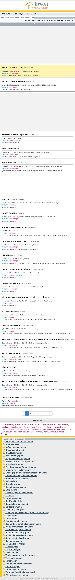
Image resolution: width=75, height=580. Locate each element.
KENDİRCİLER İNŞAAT (11, 283)
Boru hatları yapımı (14, 456)
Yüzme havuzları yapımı (16, 575)
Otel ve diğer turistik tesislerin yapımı (23, 524)
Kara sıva (9, 495)
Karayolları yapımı (14, 498)
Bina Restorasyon (13, 453)
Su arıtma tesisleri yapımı (17, 532)
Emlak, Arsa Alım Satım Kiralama (20, 467)
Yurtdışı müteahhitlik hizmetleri (20, 572)
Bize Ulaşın (31, 14)
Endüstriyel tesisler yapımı (18, 470)
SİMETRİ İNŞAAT (9, 367)
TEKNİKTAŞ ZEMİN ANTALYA (14, 227)
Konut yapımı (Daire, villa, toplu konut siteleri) (27, 513)
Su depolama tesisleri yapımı (19, 535)
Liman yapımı (11, 518)
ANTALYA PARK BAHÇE (12, 353)
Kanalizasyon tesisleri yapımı (19, 493)
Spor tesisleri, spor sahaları (18, 530)
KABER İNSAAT (8, 213)
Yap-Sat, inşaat (12, 567)
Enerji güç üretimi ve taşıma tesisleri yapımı (26, 473)
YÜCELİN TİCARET (10, 163)
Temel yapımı (11, 552)
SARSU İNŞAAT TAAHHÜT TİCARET (17, 269)
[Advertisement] (37, 45)
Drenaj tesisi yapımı (14, 464)
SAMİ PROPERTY (9, 149)
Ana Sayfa (6, 14)
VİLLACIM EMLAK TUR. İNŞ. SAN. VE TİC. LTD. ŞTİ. (23, 297)
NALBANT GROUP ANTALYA (13, 81)
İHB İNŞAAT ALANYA (10, 397)
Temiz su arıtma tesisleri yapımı (20, 555)
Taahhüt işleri (11, 547)
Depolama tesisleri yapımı (17, 459)
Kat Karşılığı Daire (14, 501)
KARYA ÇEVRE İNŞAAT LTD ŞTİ (15, 241)
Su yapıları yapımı (13, 541)
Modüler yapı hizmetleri (16, 521)
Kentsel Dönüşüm (13, 507)
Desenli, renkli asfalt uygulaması (20, 461)
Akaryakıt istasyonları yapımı (19, 441)
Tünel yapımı (11, 561)
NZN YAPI (6, 255)
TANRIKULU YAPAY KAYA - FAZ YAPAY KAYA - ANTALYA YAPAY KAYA (30, 339)
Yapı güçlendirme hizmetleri (18, 564)
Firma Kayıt (18, 14)
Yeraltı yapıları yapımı (15, 569)
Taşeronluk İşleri (13, 549)
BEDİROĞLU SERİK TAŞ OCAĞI (15, 135)
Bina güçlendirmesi (14, 450)
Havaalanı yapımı (13, 484)
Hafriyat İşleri (11, 481)
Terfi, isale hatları (13, 558)
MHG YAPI (6, 199)
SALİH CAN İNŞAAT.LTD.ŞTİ (13, 67)
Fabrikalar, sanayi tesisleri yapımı (21, 476)
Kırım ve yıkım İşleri (14, 510)
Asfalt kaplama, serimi (15, 447)
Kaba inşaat (11, 490)
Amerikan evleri (12, 444)
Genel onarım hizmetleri (16, 478)
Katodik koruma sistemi (16, 504)
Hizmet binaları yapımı (15, 487)
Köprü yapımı (11, 515)
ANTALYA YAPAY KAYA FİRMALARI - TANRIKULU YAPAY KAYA (27, 381)
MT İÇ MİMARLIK (9, 311)
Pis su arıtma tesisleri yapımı (19, 527)
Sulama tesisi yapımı (15, 544)
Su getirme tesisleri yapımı (18, 538)
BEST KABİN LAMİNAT (11, 325)
